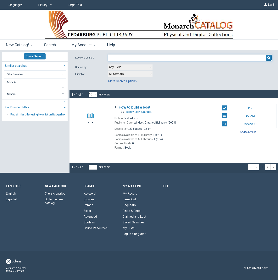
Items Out (129, 199)
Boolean (89, 222)
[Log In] (265, 4)
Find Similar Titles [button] (17, 107)
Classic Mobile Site (256, 268)
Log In (271, 4)
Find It (238, 107)
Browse (89, 199)
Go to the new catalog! (54, 201)
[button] (35, 88)
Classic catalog (55, 193)
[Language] (14, 5)
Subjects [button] (11, 82)
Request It (239, 123)
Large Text (75, 5)
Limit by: (80, 74)
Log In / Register (134, 234)
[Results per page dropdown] (93, 94)
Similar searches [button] (16, 66)
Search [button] (51, 45)
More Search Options (122, 81)
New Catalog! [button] (19, 45)
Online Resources (96, 228)
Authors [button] (11, 94)
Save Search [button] (34, 56)
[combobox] (130, 67)
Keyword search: (84, 57)
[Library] (44, 5)
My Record (130, 193)
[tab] (35, 65)
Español (11, 199)
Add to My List (248, 131)
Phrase (88, 205)
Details (239, 115)
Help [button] (113, 45)
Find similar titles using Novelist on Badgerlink (37, 114)
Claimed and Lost (134, 216)
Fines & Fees (132, 211)
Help (165, 186)
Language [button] (13, 186)
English (11, 193)
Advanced (90, 216)
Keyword (90, 193)
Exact (87, 211)
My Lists (129, 228)
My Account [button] (83, 45)
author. (138, 111)
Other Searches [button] (15, 74)
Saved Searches (134, 222)
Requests (129, 205)
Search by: (81, 67)
